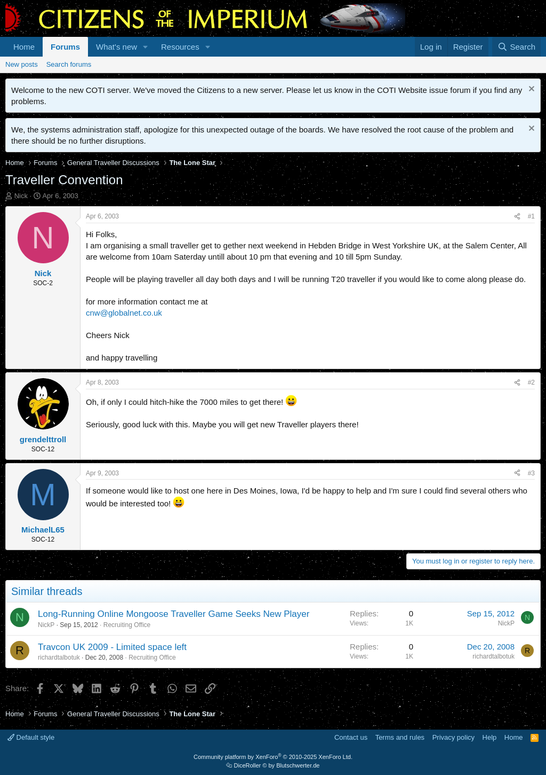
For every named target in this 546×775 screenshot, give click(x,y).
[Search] (516, 47)
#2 (531, 382)
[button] (145, 47)
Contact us (350, 737)
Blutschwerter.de (297, 765)
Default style (30, 737)
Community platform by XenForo (273, 757)
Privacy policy (453, 737)
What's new (116, 46)
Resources (180, 46)
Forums (65, 46)
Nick (21, 196)
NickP (46, 625)
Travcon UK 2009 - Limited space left (112, 647)
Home (24, 46)
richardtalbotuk (59, 657)
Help (490, 737)
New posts (21, 64)
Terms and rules (399, 737)
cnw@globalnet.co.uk (124, 312)
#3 (531, 473)
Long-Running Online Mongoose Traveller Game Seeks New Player (173, 614)
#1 (531, 216)
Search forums (69, 64)
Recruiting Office (126, 625)
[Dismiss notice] (530, 90)
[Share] (517, 216)
